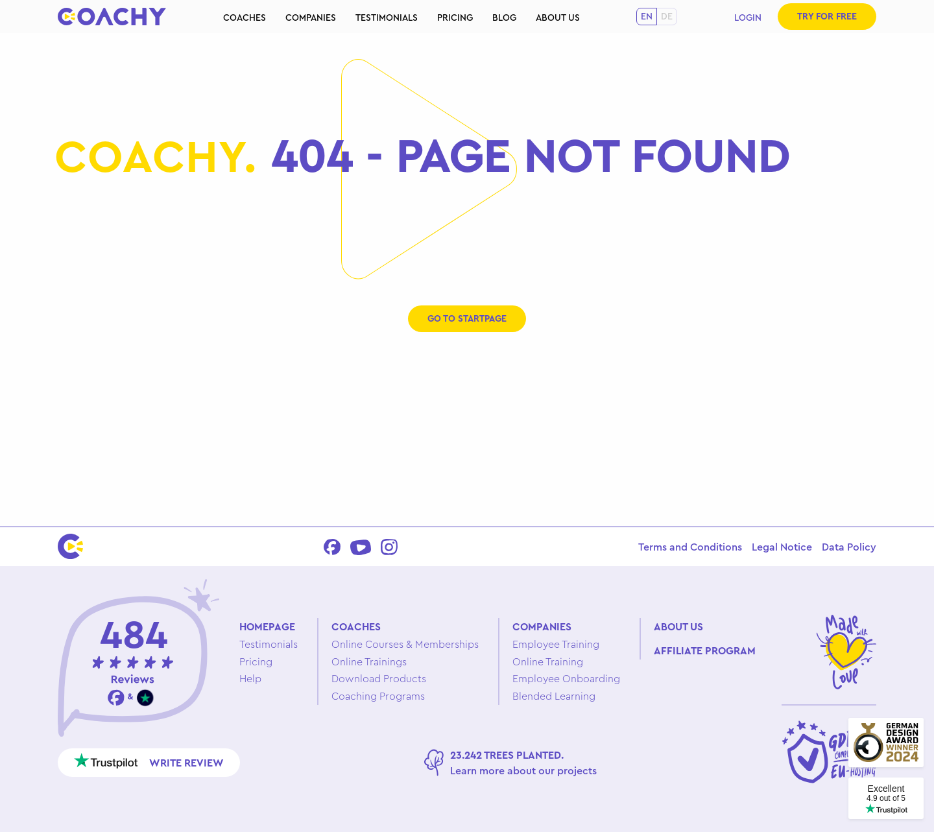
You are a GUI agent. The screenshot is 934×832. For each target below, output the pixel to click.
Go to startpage (467, 318)
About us (558, 17)
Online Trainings (369, 661)
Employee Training (555, 643)
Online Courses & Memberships (405, 643)
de (667, 16)
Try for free (827, 16)
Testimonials (386, 17)
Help (250, 678)
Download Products (378, 678)
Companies (310, 17)
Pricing (455, 17)
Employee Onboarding (566, 678)
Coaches (244, 17)
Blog (504, 17)
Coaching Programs (378, 695)
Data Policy (849, 546)
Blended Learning (553, 695)
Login (747, 17)
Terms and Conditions (690, 546)
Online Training (547, 661)
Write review (149, 761)
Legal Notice (782, 546)
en (647, 16)
